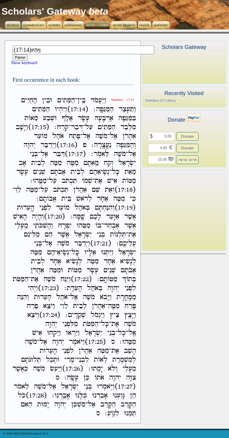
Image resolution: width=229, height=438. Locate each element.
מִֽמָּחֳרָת (126, 297)
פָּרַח (130, 306)
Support (161, 25)
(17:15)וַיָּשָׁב (32, 127)
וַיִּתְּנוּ (107, 252)
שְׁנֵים (39, 172)
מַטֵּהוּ (83, 225)
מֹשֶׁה (101, 136)
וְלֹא (112, 368)
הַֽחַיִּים (29, 100)
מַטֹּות (129, 180)
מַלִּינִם (32, 234)
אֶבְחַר (111, 225)
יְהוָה (29, 145)
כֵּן (86, 377)
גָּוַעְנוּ (119, 395)
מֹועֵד (40, 136)
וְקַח (108, 163)
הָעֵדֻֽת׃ (73, 288)
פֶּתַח (74, 136)
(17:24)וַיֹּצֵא (44, 315)
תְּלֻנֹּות (118, 234)
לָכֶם (95, 216)
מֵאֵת (130, 172)
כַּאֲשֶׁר (20, 368)
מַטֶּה (72, 163)
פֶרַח (32, 306)
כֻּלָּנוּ (81, 395)
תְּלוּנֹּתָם (31, 359)
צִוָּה (131, 377)
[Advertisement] (175, 210)
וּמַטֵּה (56, 270)
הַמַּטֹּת (20, 279)
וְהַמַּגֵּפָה (126, 145)
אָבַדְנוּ (100, 395)
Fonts (144, 25)
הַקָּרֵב (128, 404)
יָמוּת (43, 404)
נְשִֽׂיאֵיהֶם (58, 252)
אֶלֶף (67, 118)
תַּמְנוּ (130, 413)
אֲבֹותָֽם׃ (46, 198)
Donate (187, 136)
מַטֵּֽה (114, 306)
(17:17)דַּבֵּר (69, 154)
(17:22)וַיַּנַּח (76, 279)
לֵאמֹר (21, 386)
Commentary (33, 25)
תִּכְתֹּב (69, 180)
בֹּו (98, 225)
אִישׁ (112, 180)
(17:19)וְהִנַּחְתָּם (115, 207)
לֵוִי (17, 189)
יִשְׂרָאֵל (127, 163)
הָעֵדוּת (42, 297)
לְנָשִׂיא (128, 261)
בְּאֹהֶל (82, 207)
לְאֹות (100, 359)
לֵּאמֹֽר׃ (100, 154)
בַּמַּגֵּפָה (127, 118)
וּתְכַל (52, 359)
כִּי (133, 198)
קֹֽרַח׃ (61, 127)
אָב (22, 163)
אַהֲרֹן (129, 136)
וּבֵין (47, 100)
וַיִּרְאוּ (73, 333)
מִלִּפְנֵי (70, 324)
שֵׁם (96, 189)
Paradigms (73, 25)
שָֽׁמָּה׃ (77, 216)
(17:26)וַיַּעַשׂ (66, 368)
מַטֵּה (32, 189)
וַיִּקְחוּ (54, 333)
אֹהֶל (58, 136)
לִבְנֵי (83, 359)
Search (13, 25)
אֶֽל (132, 333)
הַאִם (26, 404)
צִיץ (114, 315)
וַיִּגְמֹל (98, 315)
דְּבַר (77, 127)
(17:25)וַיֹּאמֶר (87, 341)
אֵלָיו (90, 252)
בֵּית (66, 198)
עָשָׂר (83, 118)
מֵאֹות (31, 118)
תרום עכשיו (187, 159)
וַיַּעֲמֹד (98, 100)
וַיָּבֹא (106, 297)
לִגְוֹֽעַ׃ (112, 413)
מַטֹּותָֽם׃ (107, 279)
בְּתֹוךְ (129, 279)
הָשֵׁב (130, 350)
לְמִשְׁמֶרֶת (124, 359)
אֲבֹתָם (58, 172)
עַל (89, 127)
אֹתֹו (99, 377)
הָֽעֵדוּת (25, 207)
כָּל (116, 172)
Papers (54, 25)
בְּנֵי (34, 154)
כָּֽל (75, 252)
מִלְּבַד (128, 127)
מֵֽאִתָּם (91, 163)
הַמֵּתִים (66, 100)
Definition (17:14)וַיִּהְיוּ (160, 100)
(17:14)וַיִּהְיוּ (72, 109)
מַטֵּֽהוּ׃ (38, 180)
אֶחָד (102, 198)
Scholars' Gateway (43, 11)
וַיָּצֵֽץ (130, 315)
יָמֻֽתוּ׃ (96, 368)
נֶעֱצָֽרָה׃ (101, 145)
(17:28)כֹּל (32, 395)
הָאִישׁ (20, 216)
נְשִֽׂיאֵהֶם (99, 172)
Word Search (124, 25)
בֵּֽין (82, 100)
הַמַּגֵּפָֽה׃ (104, 109)
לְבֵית (38, 163)
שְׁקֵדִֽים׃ (76, 315)
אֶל (113, 136)
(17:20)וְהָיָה (48, 216)
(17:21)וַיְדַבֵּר (93, 243)
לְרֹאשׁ (84, 198)
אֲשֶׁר (130, 216)
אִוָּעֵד (112, 216)
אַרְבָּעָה (104, 118)
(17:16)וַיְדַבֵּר (59, 145)
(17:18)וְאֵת (120, 189)
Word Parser (97, 25)
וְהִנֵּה (23, 297)
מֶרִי (69, 359)
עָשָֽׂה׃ (71, 377)
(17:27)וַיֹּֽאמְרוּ (116, 386)
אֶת (98, 180)
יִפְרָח (65, 225)
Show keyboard (24, 63)
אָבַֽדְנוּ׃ (61, 395)
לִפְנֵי (45, 207)
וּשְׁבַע (50, 118)
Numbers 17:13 (122, 99)
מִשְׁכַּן (78, 404)
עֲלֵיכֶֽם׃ (126, 243)
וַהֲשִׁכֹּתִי (43, 225)
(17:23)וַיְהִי (43, 288)
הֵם (48, 234)
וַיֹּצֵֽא (49, 306)
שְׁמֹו (87, 180)
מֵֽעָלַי (21, 225)
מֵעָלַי (129, 368)
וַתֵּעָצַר (127, 109)
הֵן (133, 395)
